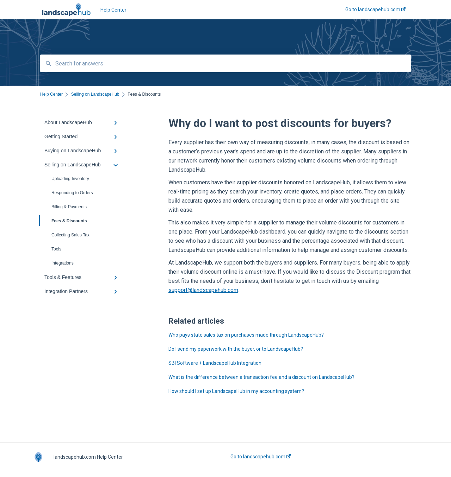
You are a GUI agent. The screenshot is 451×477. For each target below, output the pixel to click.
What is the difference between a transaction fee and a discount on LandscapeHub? (261, 377)
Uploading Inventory (70, 178)
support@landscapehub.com (203, 290)
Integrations (62, 263)
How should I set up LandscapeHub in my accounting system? (236, 391)
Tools (56, 249)
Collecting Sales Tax (70, 235)
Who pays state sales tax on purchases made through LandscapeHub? (246, 335)
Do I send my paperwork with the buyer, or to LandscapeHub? (235, 349)
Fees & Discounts (63, 220)
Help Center (113, 10)
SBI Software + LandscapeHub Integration (214, 363)
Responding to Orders (72, 192)
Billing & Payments (69, 206)
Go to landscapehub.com (260, 456)
